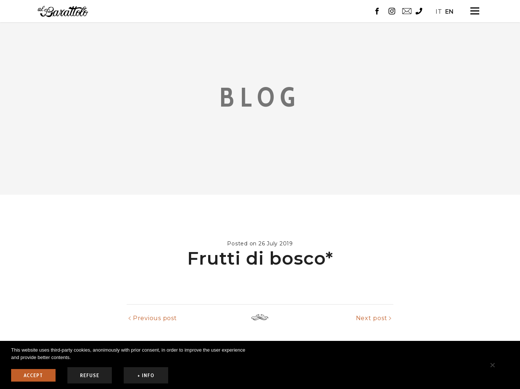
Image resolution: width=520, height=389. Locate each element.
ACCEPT (33, 375)
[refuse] (492, 365)
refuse (89, 375)
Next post (371, 340)
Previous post (155, 340)
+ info (145, 375)
